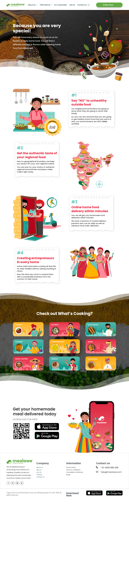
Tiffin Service (45, 5)
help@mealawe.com (111, 472)
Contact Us (82, 5)
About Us (31, 5)
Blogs (68, 475)
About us (39, 467)
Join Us (72, 5)
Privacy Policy (71, 467)
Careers (39, 475)
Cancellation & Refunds (74, 472)
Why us (39, 470)
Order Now (108, 4)
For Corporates (60, 5)
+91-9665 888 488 (109, 467)
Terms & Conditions (73, 470)
